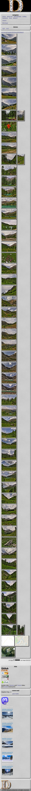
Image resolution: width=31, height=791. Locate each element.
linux (10, 18)
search (4, 20)
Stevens (11, 685)
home (4, 16)
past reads (15, 693)
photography (17, 16)
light (3, 28)
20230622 (20, 32)
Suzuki (6, 686)
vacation (3, 32)
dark (7, 28)
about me (10, 16)
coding (24, 16)
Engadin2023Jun (12, 32)
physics (15, 18)
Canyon (19, 685)
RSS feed (5, 23)
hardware (5, 18)
